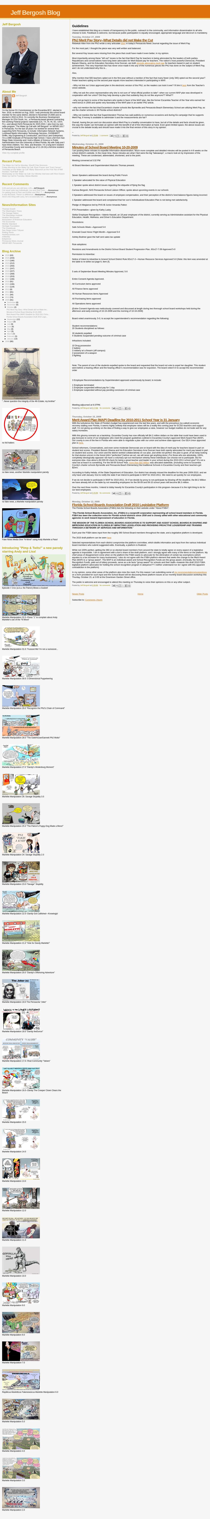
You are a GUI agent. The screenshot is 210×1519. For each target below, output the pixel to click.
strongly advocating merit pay (150, 63)
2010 (7, 297)
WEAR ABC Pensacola (12, 243)
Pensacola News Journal (12, 241)
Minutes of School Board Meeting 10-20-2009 (104, 147)
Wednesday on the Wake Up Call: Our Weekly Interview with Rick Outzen (33, 174)
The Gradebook (8, 228)
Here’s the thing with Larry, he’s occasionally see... (23, 197)
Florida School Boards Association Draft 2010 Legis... (27, 317)
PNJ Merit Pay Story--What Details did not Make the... (27, 310)
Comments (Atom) (93, 600)
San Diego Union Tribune (13, 230)
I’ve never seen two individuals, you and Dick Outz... (24, 190)
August (10, 322)
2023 (7, 263)
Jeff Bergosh (21, 95)
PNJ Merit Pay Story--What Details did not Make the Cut (112, 40)
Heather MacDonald (10, 217)
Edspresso (6, 239)
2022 (7, 266)
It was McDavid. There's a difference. (18, 194)
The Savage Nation (10, 213)
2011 (7, 294)
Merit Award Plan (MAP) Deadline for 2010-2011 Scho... (28, 314)
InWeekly (6, 237)
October (10, 307)
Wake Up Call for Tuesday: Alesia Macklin (20, 176)
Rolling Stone (8, 232)
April (9, 331)
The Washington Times (12, 211)
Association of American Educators (17, 219)
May (9, 329)
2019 (7, 274)
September (12, 319)
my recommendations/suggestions (190, 572)
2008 (7, 341)
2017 (7, 279)
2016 (7, 281)
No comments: (105, 408)
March (10, 334)
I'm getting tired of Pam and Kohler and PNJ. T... (22, 192)
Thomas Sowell (8, 209)
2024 (7, 260)
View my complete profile (13, 153)
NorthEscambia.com (11, 234)
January (10, 339)
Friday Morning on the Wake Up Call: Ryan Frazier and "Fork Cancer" (31, 167)
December (11, 302)
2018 (7, 276)
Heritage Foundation (11, 226)
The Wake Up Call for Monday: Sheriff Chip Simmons (24, 165)
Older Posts (202, 594)
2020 (7, 271)
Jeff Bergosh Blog (35, 12)
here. (81, 443)
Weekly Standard (9, 224)
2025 (7, 258)
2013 (7, 289)
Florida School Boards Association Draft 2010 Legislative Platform (120, 505)
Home (140, 594)
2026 (7, 255)
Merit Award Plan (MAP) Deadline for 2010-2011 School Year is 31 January (126, 420)
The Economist (8, 222)
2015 (7, 284)
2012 (7, 292)
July (9, 324)
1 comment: (104, 135)
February (11, 336)
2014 (7, 287)
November (11, 305)
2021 (7, 268)
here (184, 85)
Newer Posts (78, 594)
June (9, 327)
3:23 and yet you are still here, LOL (17, 188)
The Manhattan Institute (12, 215)
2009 (7, 300)
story (123, 43)
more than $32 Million (139, 462)
